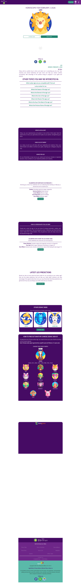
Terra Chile (24, 547)
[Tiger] (55, 368)
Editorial (45, 559)
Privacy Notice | (38, 568)
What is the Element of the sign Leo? (40, 93)
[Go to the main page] (4, 2)
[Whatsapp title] (40, 61)
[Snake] (55, 377)
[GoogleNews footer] (44, 579)
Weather (57, 550)
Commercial (36, 559)
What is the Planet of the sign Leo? (40, 99)
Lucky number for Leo (40, 86)
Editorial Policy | (45, 568)
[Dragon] (40, 377)
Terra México (56, 547)
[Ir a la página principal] (20, 426)
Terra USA (40, 550)
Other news (50, 553)
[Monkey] (40, 385)
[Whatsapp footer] (40, 579)
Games (31, 553)
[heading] (40, 199)
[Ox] (40, 368)
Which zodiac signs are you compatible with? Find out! (40, 83)
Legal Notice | (31, 568)
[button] (75, 2)
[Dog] (33, 394)
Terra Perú (23, 550)
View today (49, 36)
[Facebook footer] (36, 579)
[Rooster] (55, 385)
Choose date (40, 284)
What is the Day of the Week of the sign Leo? (40, 102)
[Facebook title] (35, 61)
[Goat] (26, 385)
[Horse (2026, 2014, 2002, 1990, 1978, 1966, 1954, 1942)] (40, 357)
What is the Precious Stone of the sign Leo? (40, 105)
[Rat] (26, 368)
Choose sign (40, 329)
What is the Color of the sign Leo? (40, 96)
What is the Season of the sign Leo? (40, 89)
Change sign (32, 36)
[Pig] (48, 394)
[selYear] (41, 349)
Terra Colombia (40, 547)
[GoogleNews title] (44, 61)
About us (51, 568)
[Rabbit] (26, 377)
